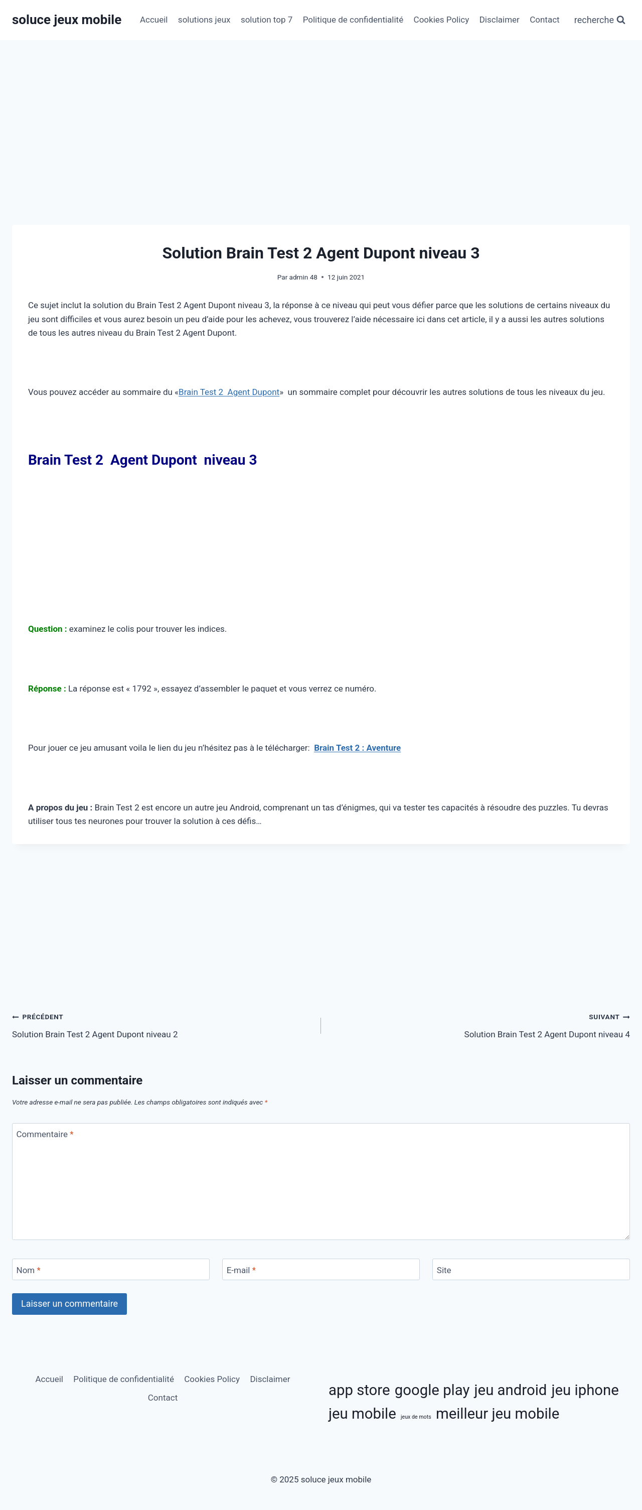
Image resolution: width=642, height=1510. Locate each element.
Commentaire (45, 1134)
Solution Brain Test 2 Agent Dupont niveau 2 (162, 1024)
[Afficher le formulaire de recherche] (600, 20)
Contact (544, 20)
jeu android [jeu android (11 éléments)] (510, 1390)
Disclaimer (499, 20)
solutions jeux (204, 20)
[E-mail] (321, 1269)
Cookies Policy (441, 20)
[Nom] (111, 1269)
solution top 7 (266, 20)
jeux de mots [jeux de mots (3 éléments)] (416, 1417)
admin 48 (303, 277)
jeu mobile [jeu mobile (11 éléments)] (362, 1413)
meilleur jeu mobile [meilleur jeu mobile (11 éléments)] (497, 1413)
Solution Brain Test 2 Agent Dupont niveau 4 (480, 1024)
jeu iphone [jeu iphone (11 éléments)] (585, 1390)
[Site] (531, 1269)
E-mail (241, 1270)
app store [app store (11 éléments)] (359, 1390)
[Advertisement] (321, 150)
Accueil (154, 20)
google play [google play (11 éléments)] (432, 1390)
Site (444, 1270)
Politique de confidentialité (353, 20)
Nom (29, 1270)
